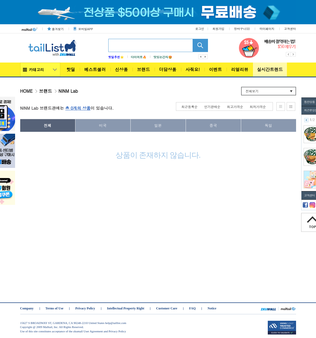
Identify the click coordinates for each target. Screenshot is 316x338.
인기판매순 (212, 106)
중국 (213, 125)
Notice (211, 308)
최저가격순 (258, 106)
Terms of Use (55, 308)
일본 (158, 125)
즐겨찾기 (58, 29)
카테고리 (36, 69)
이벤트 (215, 69)
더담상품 (167, 69)
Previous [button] (288, 54)
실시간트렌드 (270, 69)
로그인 (199, 29)
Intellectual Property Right (125, 308)
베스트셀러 (95, 69)
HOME (26, 91)
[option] (267, 48)
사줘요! (193, 69)
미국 (103, 125)
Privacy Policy (85, 308)
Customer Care (166, 308)
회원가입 (218, 29)
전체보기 (252, 91)
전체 (47, 125)
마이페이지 (267, 29)
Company (27, 308)
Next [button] (293, 54)
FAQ (192, 308)
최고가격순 (235, 106)
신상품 (121, 69)
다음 (205, 56)
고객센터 (290, 29)
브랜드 (143, 69)
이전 (200, 56)
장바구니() (242, 29)
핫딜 (71, 69)
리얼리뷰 (239, 69)
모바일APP (85, 29)
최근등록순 (190, 106)
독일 (268, 125)
